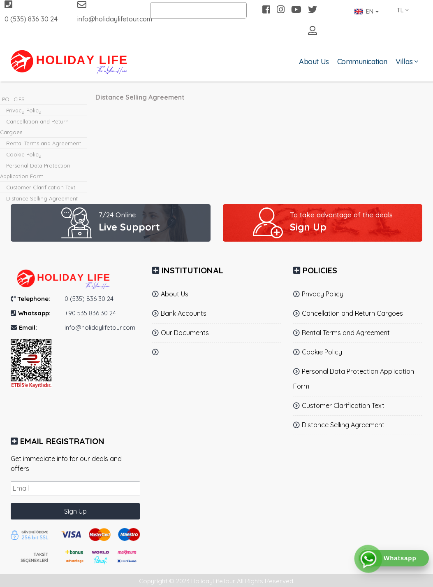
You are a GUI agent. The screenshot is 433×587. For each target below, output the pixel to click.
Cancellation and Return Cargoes (34, 126)
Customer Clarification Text (40, 187)
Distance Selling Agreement (42, 198)
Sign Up (75, 511)
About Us (314, 61)
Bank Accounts (183, 313)
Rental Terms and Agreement (43, 143)
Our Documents (185, 332)
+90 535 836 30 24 (90, 313)
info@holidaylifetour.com (107, 11)
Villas (404, 61)
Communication (362, 61)
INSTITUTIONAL (192, 270)
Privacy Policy (24, 110)
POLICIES (13, 99)
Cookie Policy (24, 154)
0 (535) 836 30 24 (31, 11)
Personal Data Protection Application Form (35, 170)
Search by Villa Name (184, 10)
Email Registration (62, 441)
